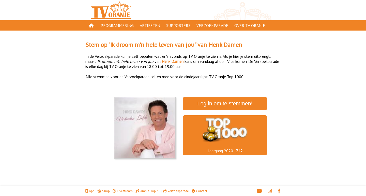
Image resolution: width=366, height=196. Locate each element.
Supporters (178, 25)
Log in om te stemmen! (225, 104)
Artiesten (150, 25)
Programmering (117, 25)
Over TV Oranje (249, 25)
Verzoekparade (212, 25)
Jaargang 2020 (220, 150)
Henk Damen (225, 45)
